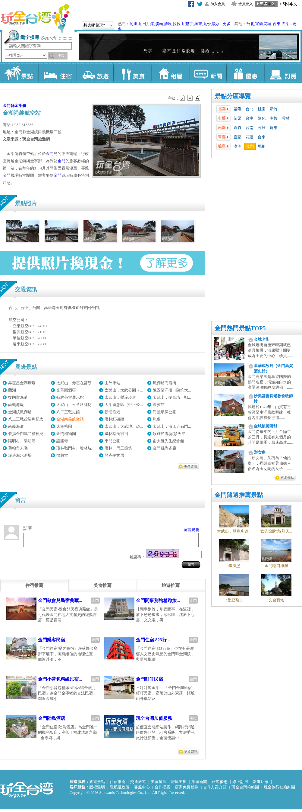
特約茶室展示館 (70, 397)
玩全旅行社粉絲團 (279, 790)
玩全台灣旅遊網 (35, 18)
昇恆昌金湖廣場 (22, 383)
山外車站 (112, 383)
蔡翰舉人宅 (18, 448)
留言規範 (191, 529)
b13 (190, 98)
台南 (249, 127)
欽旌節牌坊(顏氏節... (170, 433)
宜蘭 (259, 23)
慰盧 (157, 419)
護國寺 (62, 441)
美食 (132, 72)
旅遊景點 (97, 784)
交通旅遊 (138, 784)
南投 (274, 118)
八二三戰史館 (68, 412)
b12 (183, 98)
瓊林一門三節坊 (118, 448)
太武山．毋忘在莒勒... (75, 383)
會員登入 (245, 4)
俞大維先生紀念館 (168, 441)
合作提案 (162, 790)
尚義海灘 (16, 426)
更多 (227, 23)
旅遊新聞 (199, 784)
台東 (277, 23)
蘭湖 (12, 390)
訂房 (283, 72)
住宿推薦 (117, 784)
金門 (250, 146)
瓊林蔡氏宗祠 (116, 433)
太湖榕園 (64, 426)
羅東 (198, 23)
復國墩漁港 (18, 397)
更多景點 (287, 477)
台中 (249, 118)
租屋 (170, 72)
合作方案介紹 (215, 790)
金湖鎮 (20, 105)
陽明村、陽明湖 (22, 441)
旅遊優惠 (220, 784)
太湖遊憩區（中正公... (124, 404)
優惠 (245, 72)
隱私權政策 (119, 790)
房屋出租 (179, 784)
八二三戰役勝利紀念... (27, 419)
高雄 (262, 127)
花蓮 (268, 23)
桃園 (262, 109)
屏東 (274, 127)
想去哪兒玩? (94, 25)
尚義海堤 (16, 404)
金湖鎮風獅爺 (20, 412)
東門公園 (112, 441)
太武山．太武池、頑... (124, 426)
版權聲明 (97, 790)
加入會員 (217, 4)
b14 (198, 98)
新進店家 (261, 784)
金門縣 (8, 105)
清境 (168, 23)
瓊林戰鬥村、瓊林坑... (75, 448)
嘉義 (237, 127)
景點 (19, 72)
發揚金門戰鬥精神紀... (27, 433)
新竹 (274, 109)
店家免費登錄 (186, 790)
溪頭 (159, 23)
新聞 (207, 72)
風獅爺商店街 (164, 383)
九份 (207, 23)
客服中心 (142, 790)
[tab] (34, 588)
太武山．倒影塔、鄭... (172, 397)
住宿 (57, 72)
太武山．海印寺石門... (172, 426)
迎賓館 (159, 404)
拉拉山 (178, 23)
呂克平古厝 (114, 455)
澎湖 (285, 23)
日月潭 (148, 23)
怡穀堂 (62, 455)
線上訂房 (240, 784)
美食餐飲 (158, 784)
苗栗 (237, 118)
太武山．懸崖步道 (120, 397)
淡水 (216, 23)
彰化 (262, 118)
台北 (250, 23)
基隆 (237, 109)
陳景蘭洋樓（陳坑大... (172, 390)
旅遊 (94, 72)
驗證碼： (137, 559)
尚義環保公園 (164, 412)
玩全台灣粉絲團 (245, 790)
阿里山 (135, 23)
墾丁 (189, 23)
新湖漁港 (112, 412)
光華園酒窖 (66, 390)
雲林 (286, 118)
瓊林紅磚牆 (114, 419)
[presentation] (34, 588)
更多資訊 (190, 466)
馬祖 (262, 146)
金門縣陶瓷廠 (164, 448)
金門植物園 (66, 433)
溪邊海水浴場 (20, 455)
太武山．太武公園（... (124, 390)
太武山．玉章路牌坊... (75, 404)
